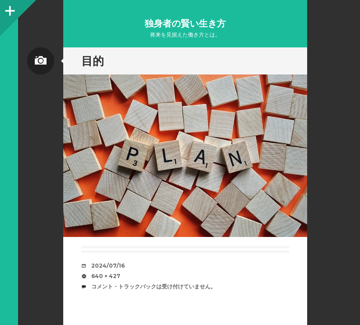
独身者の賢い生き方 (185, 23)
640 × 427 (105, 276)
